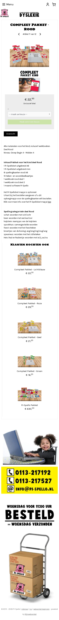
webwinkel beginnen (42, 609)
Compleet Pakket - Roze (29, 303)
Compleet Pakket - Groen (29, 371)
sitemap (25, 609)
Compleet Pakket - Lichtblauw (29, 269)
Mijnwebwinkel (31, 614)
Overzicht (10, 134)
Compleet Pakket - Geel (29, 337)
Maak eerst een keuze (29, 122)
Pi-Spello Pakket (29, 405)
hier (49, 202)
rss (31, 609)
